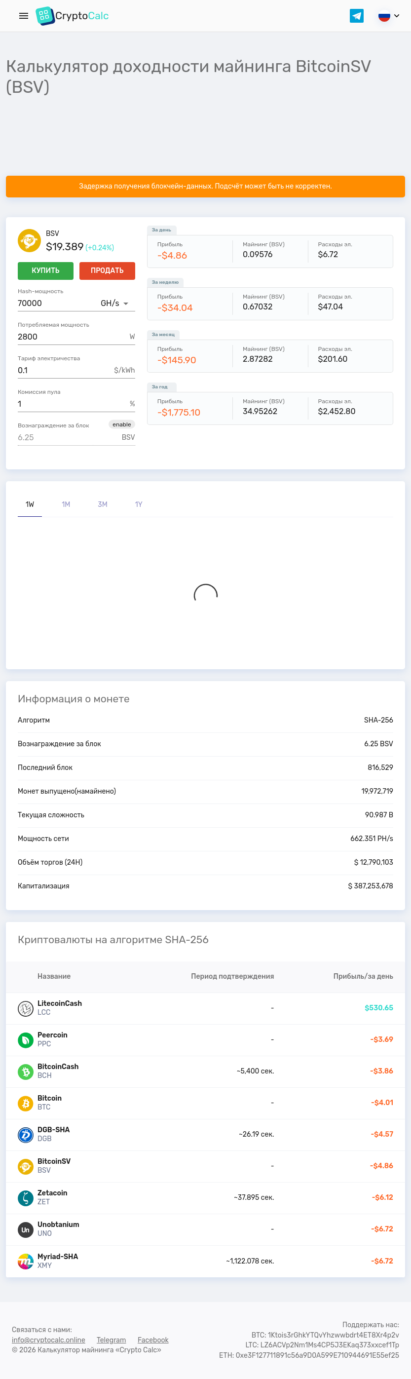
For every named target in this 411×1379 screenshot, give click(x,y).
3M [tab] (103, 504)
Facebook (153, 1340)
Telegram (111, 1340)
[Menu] (24, 16)
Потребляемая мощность (53, 324)
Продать (107, 271)
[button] (122, 424)
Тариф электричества (49, 358)
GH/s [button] (110, 303)
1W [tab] (30, 504)
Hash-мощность (40, 291)
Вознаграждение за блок (53, 425)
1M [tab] (66, 504)
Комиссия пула (39, 391)
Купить (46, 271)
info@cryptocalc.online (48, 1340)
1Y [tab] (139, 504)
